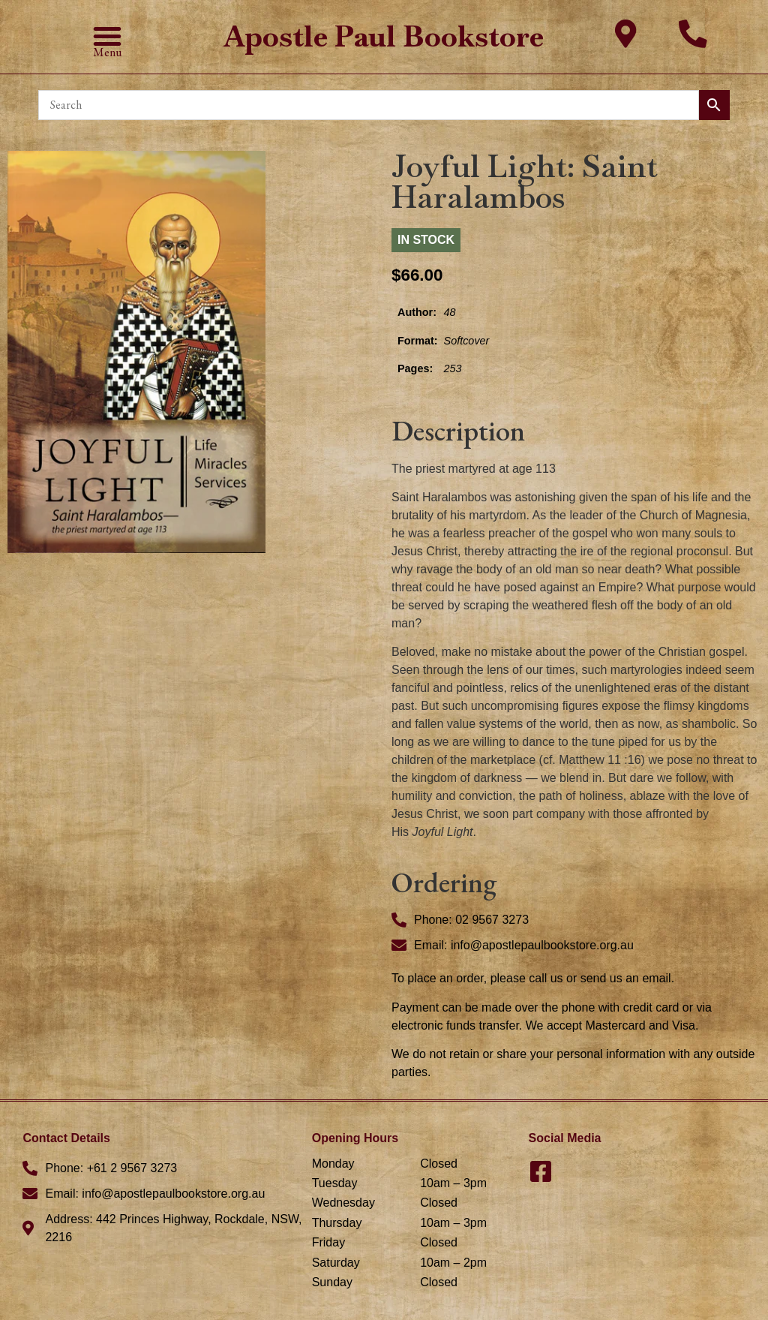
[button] (107, 36)
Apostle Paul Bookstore (384, 36)
